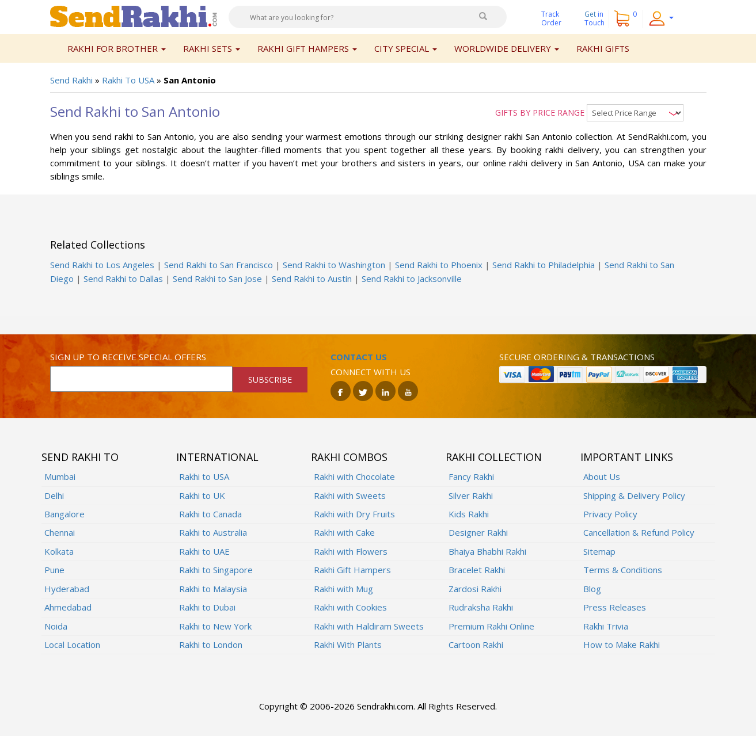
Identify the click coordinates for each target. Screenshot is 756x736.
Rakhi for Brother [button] (116, 48)
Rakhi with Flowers (351, 551)
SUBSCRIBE (270, 379)
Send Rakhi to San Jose (217, 278)
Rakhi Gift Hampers (352, 569)
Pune (54, 569)
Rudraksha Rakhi (481, 607)
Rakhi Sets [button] (211, 48)
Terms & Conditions (622, 569)
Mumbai (59, 476)
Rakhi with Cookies (350, 607)
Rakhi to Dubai (207, 607)
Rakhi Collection (494, 457)
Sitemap (599, 551)
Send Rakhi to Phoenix (439, 264)
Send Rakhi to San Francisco (218, 264)
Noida (55, 626)
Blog (592, 588)
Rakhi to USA (204, 476)
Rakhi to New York (215, 626)
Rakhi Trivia (605, 626)
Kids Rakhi (469, 514)
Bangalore (64, 514)
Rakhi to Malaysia (213, 588)
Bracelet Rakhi (477, 569)
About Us (601, 476)
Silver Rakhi (471, 495)
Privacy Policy (610, 514)
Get (594, 18)
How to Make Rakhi (621, 644)
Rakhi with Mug (343, 588)
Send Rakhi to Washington (334, 264)
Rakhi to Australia (213, 532)
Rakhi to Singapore (216, 569)
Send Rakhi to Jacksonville (412, 278)
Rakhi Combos (349, 457)
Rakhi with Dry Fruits (354, 514)
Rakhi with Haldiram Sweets (369, 626)
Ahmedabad (68, 607)
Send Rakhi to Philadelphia (543, 264)
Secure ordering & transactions (577, 357)
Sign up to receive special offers (128, 357)
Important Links (626, 457)
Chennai (59, 532)
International (217, 457)
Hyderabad (66, 588)
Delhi (54, 495)
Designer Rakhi (478, 532)
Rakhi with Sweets (350, 495)
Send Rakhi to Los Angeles (102, 264)
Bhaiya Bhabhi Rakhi (487, 551)
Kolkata (59, 551)
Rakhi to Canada (210, 514)
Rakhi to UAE (204, 551)
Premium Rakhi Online (491, 626)
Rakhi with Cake (344, 532)
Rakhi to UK (202, 495)
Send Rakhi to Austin (312, 278)
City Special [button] (405, 48)
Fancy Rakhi (471, 476)
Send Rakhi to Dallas (123, 278)
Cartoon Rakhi (476, 644)
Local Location (72, 644)
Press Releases (614, 607)
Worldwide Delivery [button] (506, 48)
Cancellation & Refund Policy (638, 532)
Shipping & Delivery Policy (634, 495)
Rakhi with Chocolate (354, 476)
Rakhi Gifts (602, 48)
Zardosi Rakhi (475, 588)
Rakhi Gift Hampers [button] (307, 48)
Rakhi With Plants (348, 644)
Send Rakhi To (80, 457)
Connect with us (370, 371)
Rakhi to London (210, 644)
